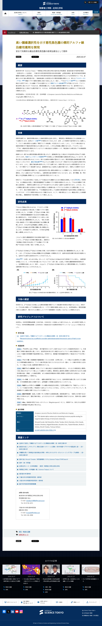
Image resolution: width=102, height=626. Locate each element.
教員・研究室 (56, 13)
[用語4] (19, 379)
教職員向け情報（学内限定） (91, 615)
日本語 (96, 12)
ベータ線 (36, 141)
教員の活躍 (26, 532)
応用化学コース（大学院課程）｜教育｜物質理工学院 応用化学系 (39, 466)
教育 (39, 13)
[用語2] (19, 360)
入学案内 (86, 13)
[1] (18, 336)
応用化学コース (23, 535)
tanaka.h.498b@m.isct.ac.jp (35, 501)
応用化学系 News (24, 32)
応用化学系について (20, 13)
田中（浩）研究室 (24, 463)
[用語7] (19, 402)
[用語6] (19, 394)
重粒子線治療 (37, 162)
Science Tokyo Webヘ (90, 610)
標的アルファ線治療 (59, 83)
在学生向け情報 (88, 613)
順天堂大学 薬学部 (25, 474)
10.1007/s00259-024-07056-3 (45, 430)
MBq (20, 259)
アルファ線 (71, 81)
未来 (73, 13)
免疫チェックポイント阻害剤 (36, 157)
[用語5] (19, 385)
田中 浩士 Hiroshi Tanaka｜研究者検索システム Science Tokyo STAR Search (43, 459)
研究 (20, 532)
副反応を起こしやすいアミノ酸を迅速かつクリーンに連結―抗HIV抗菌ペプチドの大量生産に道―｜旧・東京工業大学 (51, 448)
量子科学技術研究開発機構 (27, 484)
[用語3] (19, 368)
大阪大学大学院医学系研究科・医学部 (31, 481)
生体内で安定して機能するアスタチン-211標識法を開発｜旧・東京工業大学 (45, 336)
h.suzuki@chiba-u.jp (33, 513)
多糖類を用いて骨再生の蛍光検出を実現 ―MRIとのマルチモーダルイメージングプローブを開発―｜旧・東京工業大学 (51, 453)
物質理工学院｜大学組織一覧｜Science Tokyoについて (36, 469)
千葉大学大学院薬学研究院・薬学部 (30, 477)
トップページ (5, 13)
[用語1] (19, 349)
